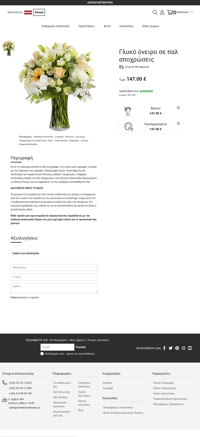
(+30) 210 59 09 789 (20, 393)
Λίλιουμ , (85, 140)
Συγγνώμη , (80, 137)
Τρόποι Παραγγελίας (165, 388)
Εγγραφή (108, 388)
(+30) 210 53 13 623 (20, 382)
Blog (80, 410)
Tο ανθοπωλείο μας (62, 384)
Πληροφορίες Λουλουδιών (118, 407)
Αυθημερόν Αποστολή (55, 26)
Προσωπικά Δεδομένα (59, 404)
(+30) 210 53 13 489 (20, 388)
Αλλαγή (39, 12)
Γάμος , (51, 140)
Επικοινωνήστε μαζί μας (61, 413)
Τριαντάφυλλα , (61, 140)
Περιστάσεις (86, 26)
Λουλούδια (126, 26)
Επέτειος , (70, 137)
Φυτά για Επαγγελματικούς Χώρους (123, 412)
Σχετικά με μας (61, 391)
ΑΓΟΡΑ (150, 145)
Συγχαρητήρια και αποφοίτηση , (33, 140)
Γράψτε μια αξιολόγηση (25, 253)
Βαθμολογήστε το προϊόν (25, 297)
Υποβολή (17, 306)
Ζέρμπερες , (74, 140)
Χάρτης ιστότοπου (84, 403)
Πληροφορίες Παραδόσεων (168, 404)
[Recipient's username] (57, 347)
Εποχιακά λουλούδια (28, 144)
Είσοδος (107, 382)
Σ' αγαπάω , (60, 137)
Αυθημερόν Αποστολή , (44, 137)
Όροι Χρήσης (60, 397)
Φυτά (107, 26)
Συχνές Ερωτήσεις (84, 393)
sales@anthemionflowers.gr (24, 407)
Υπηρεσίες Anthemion (84, 384)
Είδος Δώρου (150, 26)
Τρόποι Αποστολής (164, 393)
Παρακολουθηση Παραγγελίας (170, 398)
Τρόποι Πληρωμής (163, 382)
